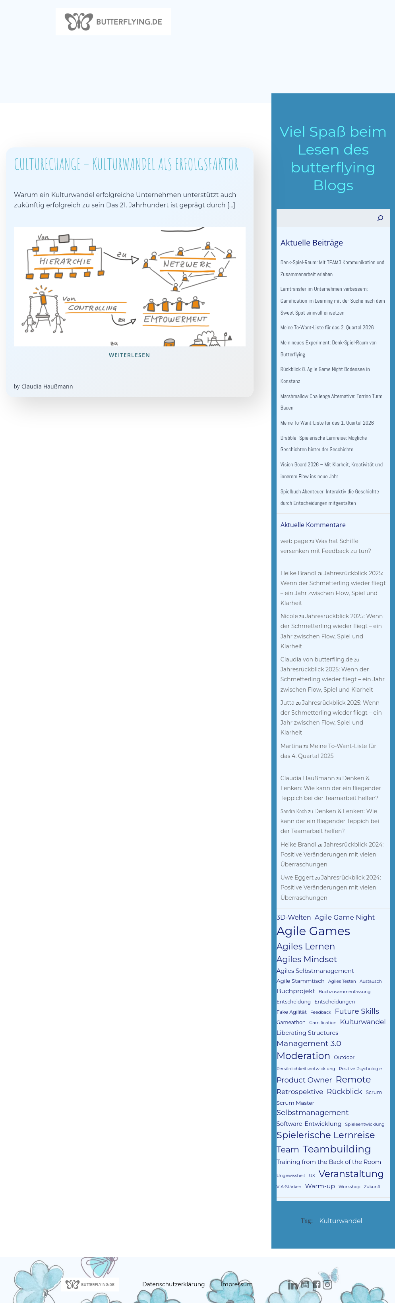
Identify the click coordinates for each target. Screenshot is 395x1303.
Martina (290, 728)
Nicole (288, 619)
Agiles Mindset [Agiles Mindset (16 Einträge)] (305, 942)
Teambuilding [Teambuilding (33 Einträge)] (336, 1121)
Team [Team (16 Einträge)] (286, 1122)
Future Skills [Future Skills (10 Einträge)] (322, 994)
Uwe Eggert (296, 860)
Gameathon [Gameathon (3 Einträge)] (361, 995)
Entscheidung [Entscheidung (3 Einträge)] (292, 984)
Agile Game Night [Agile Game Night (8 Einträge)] (344, 900)
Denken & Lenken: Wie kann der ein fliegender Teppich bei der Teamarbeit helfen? (329, 770)
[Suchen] (381, 221)
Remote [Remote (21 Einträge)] (352, 1062)
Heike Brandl (297, 575)
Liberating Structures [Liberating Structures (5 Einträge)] (306, 1015)
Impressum (237, 1256)
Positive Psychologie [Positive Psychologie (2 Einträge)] (359, 1051)
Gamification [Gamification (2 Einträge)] (288, 1005)
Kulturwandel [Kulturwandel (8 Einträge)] (329, 1005)
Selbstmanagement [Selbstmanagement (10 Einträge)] (353, 1085)
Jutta (286, 695)
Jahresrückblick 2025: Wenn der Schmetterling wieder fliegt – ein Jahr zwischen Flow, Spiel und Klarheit (332, 628)
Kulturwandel (340, 1193)
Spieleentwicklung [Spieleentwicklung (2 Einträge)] (363, 1096)
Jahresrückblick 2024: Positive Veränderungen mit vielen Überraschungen (331, 837)
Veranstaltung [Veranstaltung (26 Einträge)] (350, 1146)
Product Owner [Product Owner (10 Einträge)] (303, 1062)
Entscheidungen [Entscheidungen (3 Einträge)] (333, 984)
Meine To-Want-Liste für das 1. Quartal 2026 (326, 425)
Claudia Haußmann (47, 388)
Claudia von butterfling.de (315, 652)
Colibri (285, 1282)
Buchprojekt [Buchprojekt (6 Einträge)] (294, 973)
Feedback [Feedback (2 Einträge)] (285, 995)
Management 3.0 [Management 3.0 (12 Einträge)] (307, 1025)
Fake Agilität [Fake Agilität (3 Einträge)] (372, 984)
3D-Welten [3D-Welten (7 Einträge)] (292, 900)
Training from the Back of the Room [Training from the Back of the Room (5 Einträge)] (327, 1134)
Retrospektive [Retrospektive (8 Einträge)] (298, 1075)
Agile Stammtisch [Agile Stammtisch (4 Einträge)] (299, 964)
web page (293, 543)
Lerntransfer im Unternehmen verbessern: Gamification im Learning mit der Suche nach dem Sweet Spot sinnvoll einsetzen (331, 303)
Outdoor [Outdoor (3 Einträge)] (343, 1040)
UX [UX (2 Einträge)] (311, 1148)
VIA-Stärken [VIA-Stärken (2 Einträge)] (287, 1159)
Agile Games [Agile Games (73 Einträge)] (312, 914)
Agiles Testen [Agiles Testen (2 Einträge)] (341, 964)
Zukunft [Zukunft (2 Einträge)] (371, 1159)
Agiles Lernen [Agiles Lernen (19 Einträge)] (304, 929)
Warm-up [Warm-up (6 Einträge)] (319, 1158)
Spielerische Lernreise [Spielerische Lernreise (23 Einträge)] (324, 1107)
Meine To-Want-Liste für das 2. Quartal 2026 (326, 330)
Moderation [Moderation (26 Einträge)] (302, 1038)
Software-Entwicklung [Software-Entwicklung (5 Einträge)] (308, 1096)
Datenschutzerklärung (173, 1256)
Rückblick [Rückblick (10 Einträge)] (343, 1074)
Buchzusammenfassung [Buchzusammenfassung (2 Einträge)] (344, 974)
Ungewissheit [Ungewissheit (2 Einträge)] (289, 1148)
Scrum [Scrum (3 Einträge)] (372, 1075)
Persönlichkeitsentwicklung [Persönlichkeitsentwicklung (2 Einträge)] (304, 1051)
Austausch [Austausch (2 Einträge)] (369, 964)
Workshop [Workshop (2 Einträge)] (348, 1159)
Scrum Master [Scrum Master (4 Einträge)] (294, 1086)
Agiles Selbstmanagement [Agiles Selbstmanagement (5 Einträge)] (314, 953)
